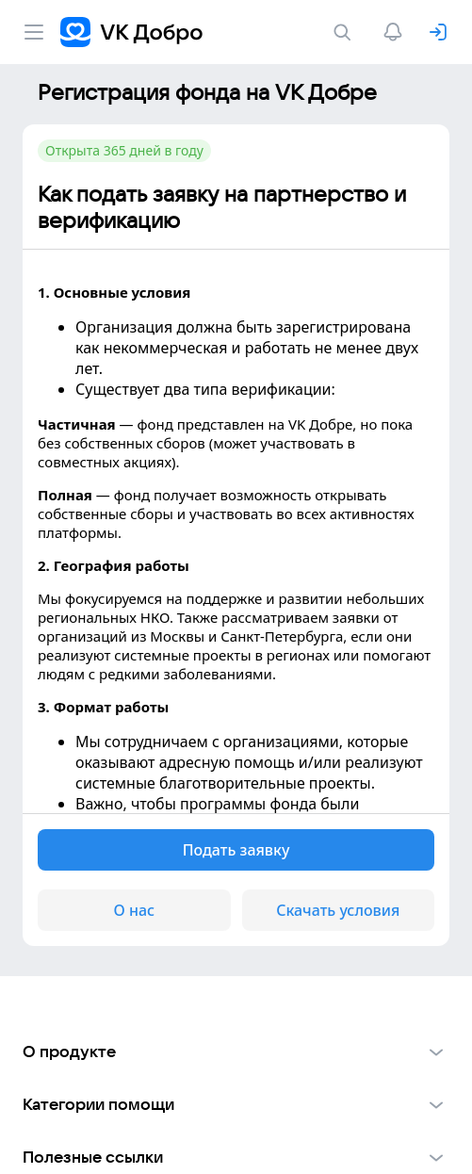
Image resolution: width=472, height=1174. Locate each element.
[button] (236, 1051)
